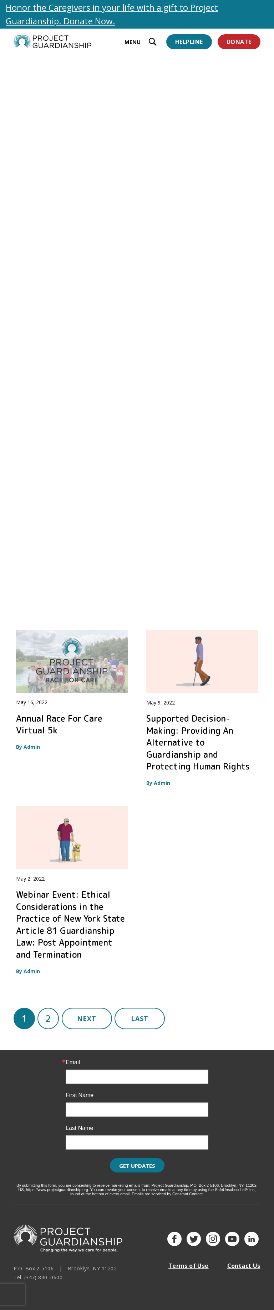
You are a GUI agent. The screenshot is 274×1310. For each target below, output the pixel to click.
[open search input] (153, 43)
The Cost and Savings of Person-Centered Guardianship (65, 262)
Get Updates (137, 1165)
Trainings (86, 73)
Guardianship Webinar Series (191, 256)
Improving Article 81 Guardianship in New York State (68, 414)
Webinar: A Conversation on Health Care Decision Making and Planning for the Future (66, 572)
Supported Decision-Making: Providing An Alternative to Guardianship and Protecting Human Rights (198, 742)
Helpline (189, 42)
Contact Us (243, 1266)
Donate (239, 42)
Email (73, 1062)
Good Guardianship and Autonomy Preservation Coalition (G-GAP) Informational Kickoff (194, 572)
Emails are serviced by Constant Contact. (168, 1194)
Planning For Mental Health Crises (187, 408)
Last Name (79, 1128)
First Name (79, 1095)
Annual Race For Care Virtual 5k (59, 724)
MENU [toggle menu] (133, 41)
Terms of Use (188, 1266)
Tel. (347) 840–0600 (38, 1277)
